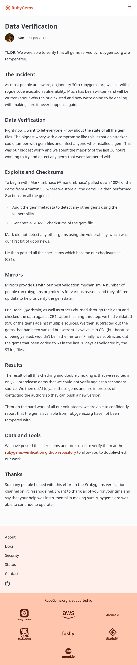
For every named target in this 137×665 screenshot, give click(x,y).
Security (12, 555)
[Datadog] (24, 634)
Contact (11, 573)
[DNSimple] (112, 615)
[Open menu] (129, 7)
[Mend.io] (68, 653)
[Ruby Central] (24, 615)
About (10, 537)
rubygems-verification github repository (40, 452)
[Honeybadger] (112, 634)
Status (10, 564)
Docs (9, 546)
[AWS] (68, 615)
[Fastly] (68, 634)
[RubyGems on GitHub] (7, 583)
